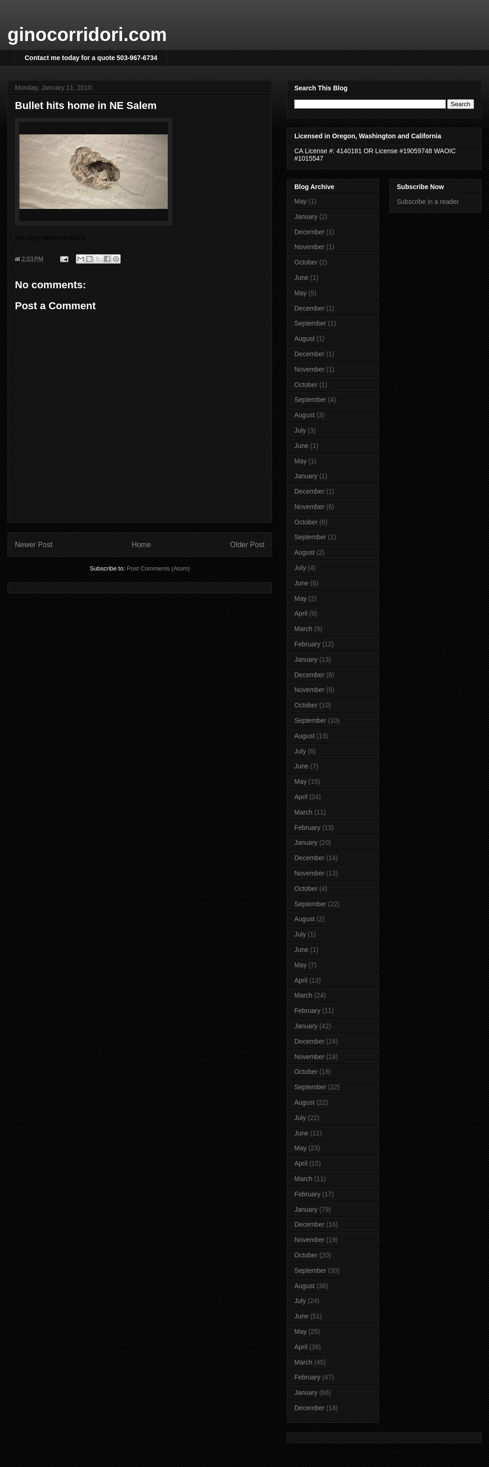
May (300, 201)
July (300, 430)
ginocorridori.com (87, 34)
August (304, 338)
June (301, 277)
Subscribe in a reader (428, 201)
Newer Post (34, 545)
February (307, 644)
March (303, 628)
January (306, 216)
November (309, 247)
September (310, 323)
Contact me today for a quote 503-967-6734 (91, 57)
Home (141, 545)
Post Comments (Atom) (158, 568)
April (300, 613)
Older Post (247, 545)
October (306, 262)
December (309, 232)
